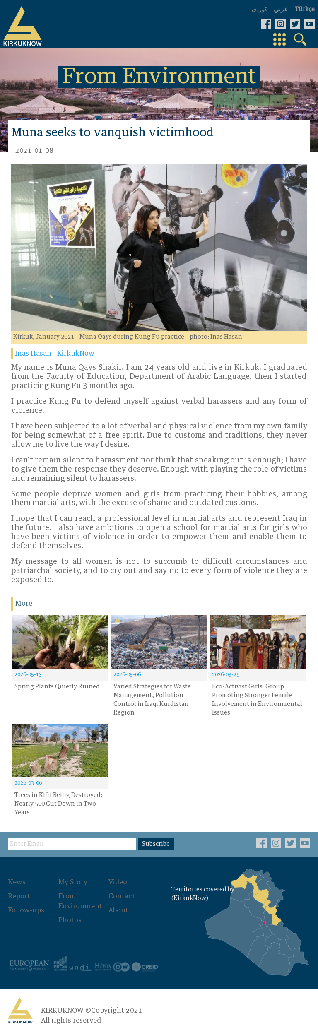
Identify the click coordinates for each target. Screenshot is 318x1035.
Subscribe (156, 844)
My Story (72, 882)
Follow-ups (26, 910)
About (118, 910)
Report (19, 896)
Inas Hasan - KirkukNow (54, 353)
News (17, 882)
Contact (121, 896)
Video (117, 882)
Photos (70, 920)
